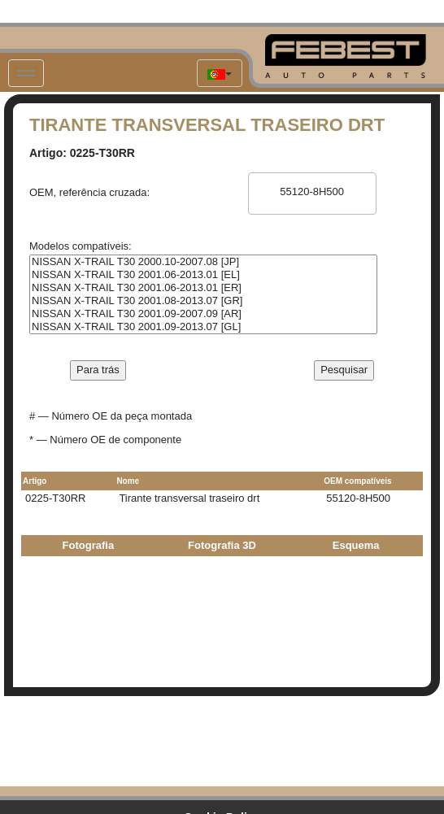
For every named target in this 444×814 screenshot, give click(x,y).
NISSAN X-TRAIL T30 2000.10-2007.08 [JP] (203, 261)
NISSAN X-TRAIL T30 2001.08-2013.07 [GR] (203, 300)
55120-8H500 (312, 191)
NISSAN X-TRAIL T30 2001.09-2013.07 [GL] (203, 326)
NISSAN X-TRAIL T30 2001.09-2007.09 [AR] (203, 313)
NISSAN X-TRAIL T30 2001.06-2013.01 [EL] (203, 274)
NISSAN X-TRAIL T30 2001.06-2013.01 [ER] (203, 287)
